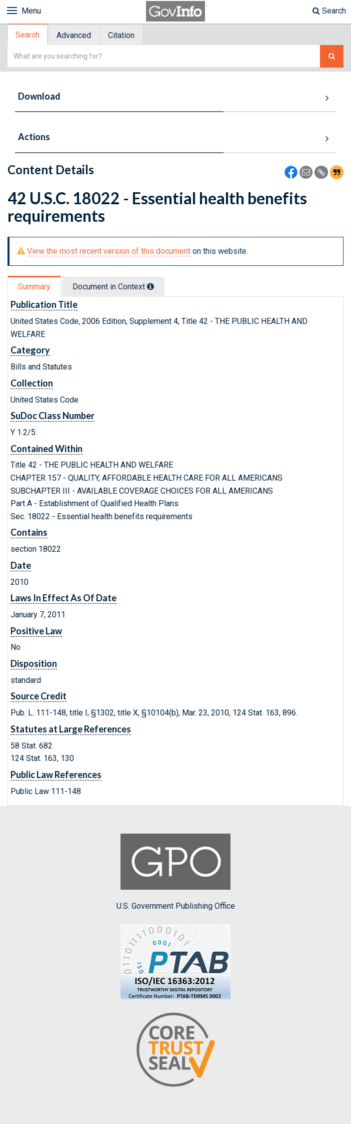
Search (329, 11)
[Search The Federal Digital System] (332, 56)
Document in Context (113, 286)
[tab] (28, 35)
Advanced (73, 35)
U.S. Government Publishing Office (175, 872)
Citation (121, 35)
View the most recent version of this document (108, 251)
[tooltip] (150, 286)
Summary (34, 286)
